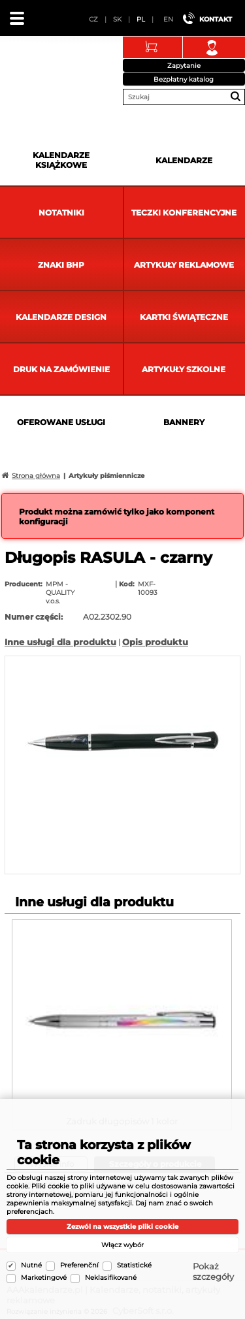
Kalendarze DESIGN (61, 317)
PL (141, 19)
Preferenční (79, 1265)
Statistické (134, 1265)
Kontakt (215, 19)
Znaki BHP (61, 265)
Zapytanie (184, 65)
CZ (93, 19)
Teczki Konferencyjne (184, 212)
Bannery (183, 422)
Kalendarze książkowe (61, 160)
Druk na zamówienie (61, 369)
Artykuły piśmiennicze (106, 475)
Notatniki (61, 212)
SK (117, 19)
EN (168, 19)
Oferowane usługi (61, 422)
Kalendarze (183, 160)
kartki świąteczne (184, 317)
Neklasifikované (111, 1277)
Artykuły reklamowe (184, 265)
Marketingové (44, 1277)
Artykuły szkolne (183, 369)
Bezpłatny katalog (184, 79)
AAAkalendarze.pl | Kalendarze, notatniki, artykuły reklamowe (27, 68)
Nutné (31, 1265)
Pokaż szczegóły (213, 1271)
